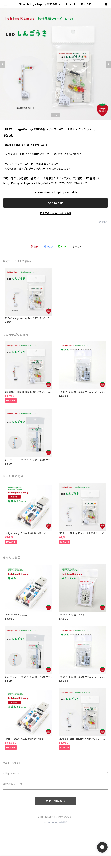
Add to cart (56, 203)
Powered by (55, 822)
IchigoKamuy (11, 773)
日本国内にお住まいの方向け (55, 213)
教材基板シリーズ (12, 784)
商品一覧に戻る (55, 801)
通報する (103, 222)
